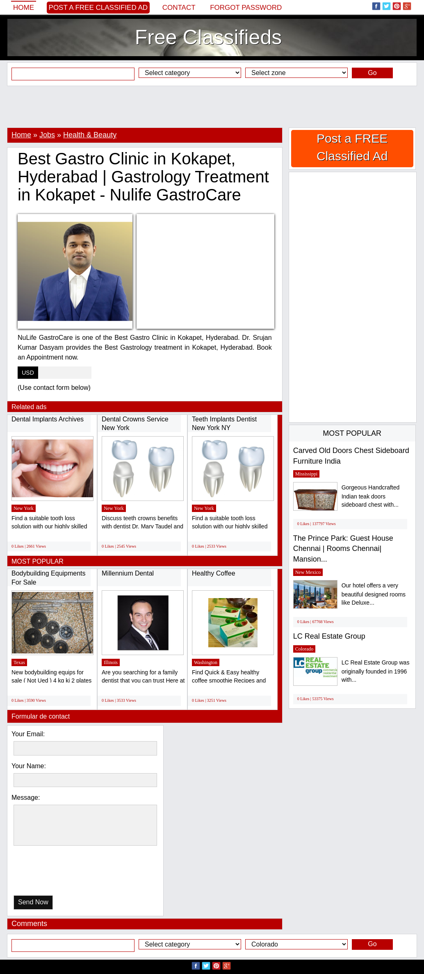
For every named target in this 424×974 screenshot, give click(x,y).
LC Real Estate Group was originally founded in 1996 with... (376, 671)
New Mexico (308, 572)
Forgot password (246, 7)
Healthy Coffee (213, 573)
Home (23, 7)
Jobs (47, 135)
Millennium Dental (128, 573)
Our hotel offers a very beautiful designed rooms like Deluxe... (374, 594)
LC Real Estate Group (329, 636)
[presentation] (55, 872)
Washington (205, 662)
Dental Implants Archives (47, 419)
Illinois (111, 662)
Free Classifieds (208, 37)
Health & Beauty (89, 135)
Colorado (304, 649)
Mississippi (306, 474)
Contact (179, 7)
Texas (19, 662)
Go (372, 72)
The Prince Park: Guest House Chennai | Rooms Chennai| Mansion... (343, 548)
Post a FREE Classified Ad (98, 7)
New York (24, 508)
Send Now (33, 902)
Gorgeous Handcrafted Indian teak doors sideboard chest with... (371, 496)
